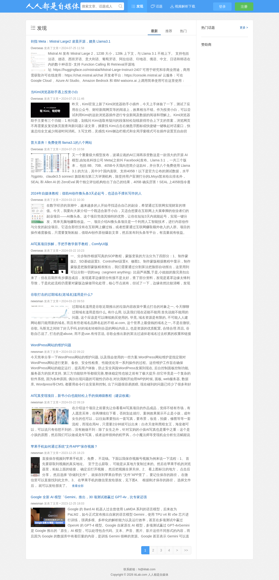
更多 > (244, 27)
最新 (154, 31)
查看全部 (78, 486)
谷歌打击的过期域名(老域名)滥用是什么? (62, 294)
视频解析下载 (182, 6)
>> (186, 550)
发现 (137, 6)
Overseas (37, 48)
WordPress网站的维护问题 (51, 345)
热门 (183, 31)
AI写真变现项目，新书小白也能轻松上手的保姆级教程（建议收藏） (81, 396)
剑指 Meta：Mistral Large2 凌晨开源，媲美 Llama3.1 (70, 41)
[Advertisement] (224, 122)
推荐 (168, 31)
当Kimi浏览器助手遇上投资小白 (54, 92)
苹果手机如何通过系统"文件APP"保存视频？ (64, 446)
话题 (157, 6)
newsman (37, 301)
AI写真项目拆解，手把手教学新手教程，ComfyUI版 (69, 244)
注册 (244, 6)
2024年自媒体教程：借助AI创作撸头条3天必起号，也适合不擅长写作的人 (86, 193)
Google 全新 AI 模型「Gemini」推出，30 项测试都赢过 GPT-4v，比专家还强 (89, 497)
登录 (222, 6)
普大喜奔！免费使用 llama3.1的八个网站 (61, 142)
